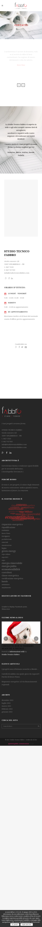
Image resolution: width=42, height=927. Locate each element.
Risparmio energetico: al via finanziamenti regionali (19, 683)
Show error (6, 609)
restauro (5, 530)
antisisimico (6, 584)
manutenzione (7, 545)
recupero (6, 536)
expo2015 (5, 557)
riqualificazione (8, 527)
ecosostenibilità (11, 569)
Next (23, 85)
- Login (31, 744)
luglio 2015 (6, 703)
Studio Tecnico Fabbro (11, 654)
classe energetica (10, 575)
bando (5, 581)
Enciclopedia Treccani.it (12, 472)
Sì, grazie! (15, 924)
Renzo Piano (6, 533)
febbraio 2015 (7, 709)
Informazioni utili (17, 652)
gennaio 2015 (7, 712)
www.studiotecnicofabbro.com (14, 447)
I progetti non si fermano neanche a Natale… (20, 669)
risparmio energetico (12, 524)
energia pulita (9, 566)
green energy (9, 551)
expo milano (6, 554)
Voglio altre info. (26, 924)
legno (4, 548)
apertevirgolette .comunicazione (18, 744)
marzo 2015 (6, 706)
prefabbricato (7, 539)
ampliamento (6, 587)
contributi (7, 572)
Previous (18, 85)
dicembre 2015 (7, 700)
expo (3, 560)
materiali (5, 542)
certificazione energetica (12, 578)
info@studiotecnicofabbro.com (14, 444)
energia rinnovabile (12, 563)
